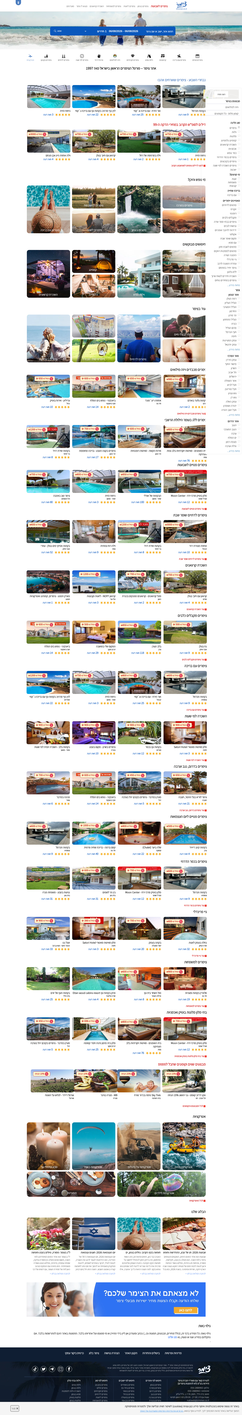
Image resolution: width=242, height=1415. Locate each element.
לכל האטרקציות (196, 1200)
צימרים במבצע (101, 1384)
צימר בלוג (94, 1353)
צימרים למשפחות (113, 6)
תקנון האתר (131, 1353)
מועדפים (70, 6)
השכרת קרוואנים (97, 6)
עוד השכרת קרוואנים (195, 609)
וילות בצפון (76, 1387)
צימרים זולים (102, 1387)
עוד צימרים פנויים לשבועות (193, 508)
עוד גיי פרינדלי (198, 955)
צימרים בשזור (128, 1391)
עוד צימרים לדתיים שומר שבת (191, 559)
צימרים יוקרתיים (100, 1391)
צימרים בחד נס (127, 1387)
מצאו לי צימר (81, 6)
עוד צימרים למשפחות (195, 1006)
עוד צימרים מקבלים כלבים (193, 659)
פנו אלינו (172, 1337)
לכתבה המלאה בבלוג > (60, 1273)
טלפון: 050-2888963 (200, 1387)
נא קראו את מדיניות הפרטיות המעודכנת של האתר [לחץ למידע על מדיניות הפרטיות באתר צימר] (161, 1410)
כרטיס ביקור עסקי (74, 1353)
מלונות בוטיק (75, 1397)
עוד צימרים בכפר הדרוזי (194, 905)
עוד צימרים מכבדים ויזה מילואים (190, 413)
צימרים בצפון (143, 6)
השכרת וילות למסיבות (71, 1391)
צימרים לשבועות (159, 6)
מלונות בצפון (75, 1400)
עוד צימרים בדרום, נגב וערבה (191, 810)
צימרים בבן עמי (128, 1400)
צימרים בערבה (155, 1397)
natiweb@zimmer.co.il (198, 1400)
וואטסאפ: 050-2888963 (198, 1390)
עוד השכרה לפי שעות (195, 760)
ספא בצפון (76, 1394)
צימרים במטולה (127, 1397)
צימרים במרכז (155, 1387)
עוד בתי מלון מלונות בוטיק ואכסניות (189, 1056)
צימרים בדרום (155, 1391)
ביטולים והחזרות (151, 1353)
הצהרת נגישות (112, 1353)
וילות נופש (76, 1384)
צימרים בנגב (156, 1394)
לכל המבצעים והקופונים (193, 1106)
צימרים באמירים (127, 1384)
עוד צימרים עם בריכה (195, 709)
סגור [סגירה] (14, 1408)
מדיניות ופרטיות (173, 1353)
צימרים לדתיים (101, 1394)
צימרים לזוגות (129, 6)
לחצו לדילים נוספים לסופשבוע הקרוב (187, 165)
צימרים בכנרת (155, 1400)
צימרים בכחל (128, 1394)
